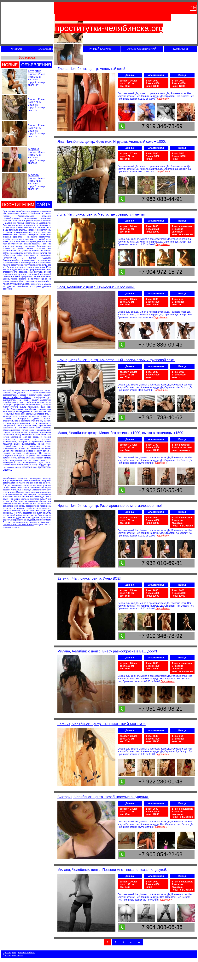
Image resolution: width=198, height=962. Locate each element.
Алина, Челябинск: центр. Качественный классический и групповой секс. (116, 360)
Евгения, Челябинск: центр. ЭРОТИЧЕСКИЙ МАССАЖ (101, 724)
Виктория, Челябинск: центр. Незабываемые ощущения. (103, 797)
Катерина (34, 71)
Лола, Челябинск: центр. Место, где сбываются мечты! (101, 214)
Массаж (33, 175)
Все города (27, 57)
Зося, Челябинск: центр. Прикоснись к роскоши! (96, 287)
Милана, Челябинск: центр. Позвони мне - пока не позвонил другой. (112, 870)
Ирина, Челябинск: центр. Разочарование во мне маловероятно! (109, 506)
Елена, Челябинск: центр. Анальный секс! (91, 69)
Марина (33, 149)
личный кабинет (26, 952)
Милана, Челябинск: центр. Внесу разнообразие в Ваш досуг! (107, 651)
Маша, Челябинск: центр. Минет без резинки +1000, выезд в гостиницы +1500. (120, 433)
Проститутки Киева (13, 955)
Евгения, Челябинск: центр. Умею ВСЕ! (89, 578)
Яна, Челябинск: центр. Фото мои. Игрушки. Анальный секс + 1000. (111, 142)
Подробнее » (163, 98)
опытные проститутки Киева (18, 524)
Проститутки (9, 952)
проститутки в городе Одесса (27, 257)
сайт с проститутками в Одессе (27, 282)
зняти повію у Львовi (17, 397)
